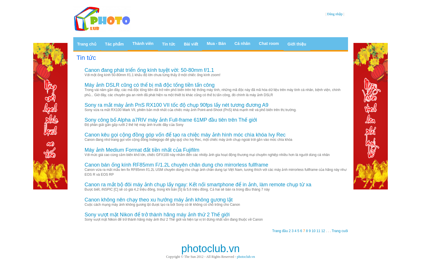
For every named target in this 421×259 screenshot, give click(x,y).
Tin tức (168, 44)
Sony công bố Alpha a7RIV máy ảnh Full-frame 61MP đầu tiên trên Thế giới (171, 120)
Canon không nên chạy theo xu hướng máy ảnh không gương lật (159, 200)
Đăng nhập (335, 14)
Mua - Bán (216, 43)
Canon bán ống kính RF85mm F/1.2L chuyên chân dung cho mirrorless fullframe (176, 165)
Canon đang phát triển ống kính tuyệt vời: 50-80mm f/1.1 (149, 70)
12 (323, 231)
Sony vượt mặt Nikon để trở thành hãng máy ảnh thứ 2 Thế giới (157, 215)
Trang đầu (280, 231)
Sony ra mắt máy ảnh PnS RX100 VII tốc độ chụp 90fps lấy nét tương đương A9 (176, 105)
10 (314, 231)
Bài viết (191, 44)
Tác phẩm (114, 44)
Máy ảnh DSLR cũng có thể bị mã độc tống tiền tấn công (150, 85)
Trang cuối (339, 231)
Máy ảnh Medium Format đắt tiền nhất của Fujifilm (142, 150)
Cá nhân (242, 43)
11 (319, 231)
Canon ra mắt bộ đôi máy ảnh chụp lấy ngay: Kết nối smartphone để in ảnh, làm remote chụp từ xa (198, 184)
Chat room (269, 43)
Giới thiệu (297, 44)
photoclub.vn (246, 257)
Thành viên (142, 43)
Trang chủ (86, 44)
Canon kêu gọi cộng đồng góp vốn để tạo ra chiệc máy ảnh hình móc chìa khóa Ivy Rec (185, 135)
